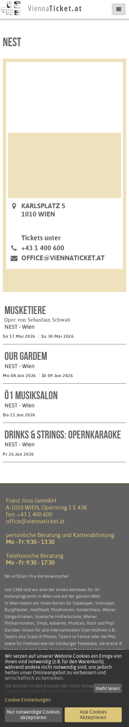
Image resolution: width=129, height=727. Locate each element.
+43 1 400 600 (34, 514)
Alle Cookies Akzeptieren (93, 714)
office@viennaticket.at (63, 258)
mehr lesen (108, 688)
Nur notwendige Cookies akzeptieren (33, 714)
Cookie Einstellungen (28, 700)
